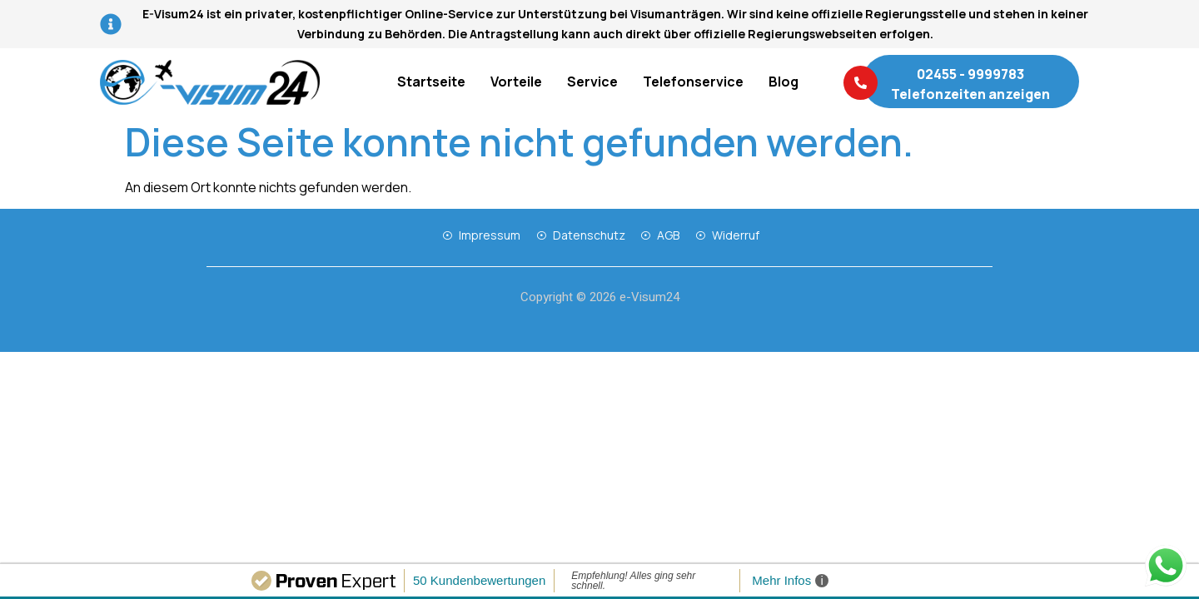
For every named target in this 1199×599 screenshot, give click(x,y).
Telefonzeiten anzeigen (970, 94)
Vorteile (516, 81)
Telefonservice (693, 81)
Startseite (431, 81)
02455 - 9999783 (970, 74)
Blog (784, 81)
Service (592, 81)
